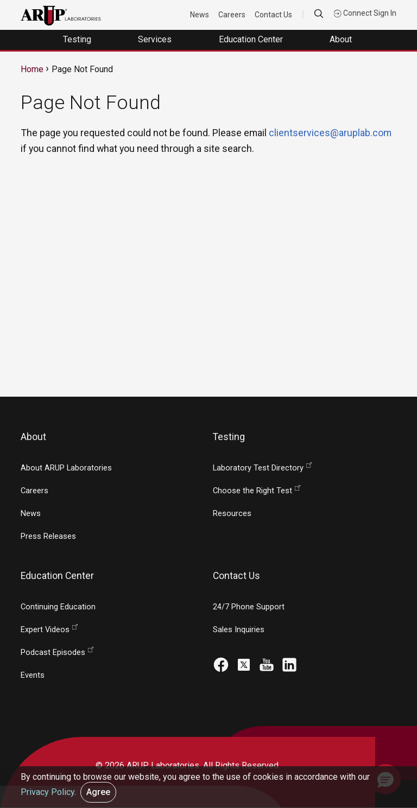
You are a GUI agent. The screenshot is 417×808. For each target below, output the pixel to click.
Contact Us (273, 14)
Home (32, 69)
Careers (231, 14)
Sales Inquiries (238, 629)
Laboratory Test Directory (258, 468)
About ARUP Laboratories (66, 468)
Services (156, 39)
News (199, 14)
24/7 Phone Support (249, 607)
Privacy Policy (47, 792)
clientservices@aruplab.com (330, 132)
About (342, 39)
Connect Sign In (364, 13)
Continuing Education (58, 607)
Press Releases (48, 536)
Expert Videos (45, 629)
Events (33, 675)
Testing (78, 39)
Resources (232, 513)
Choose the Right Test (252, 490)
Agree (98, 792)
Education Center (252, 39)
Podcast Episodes (53, 652)
